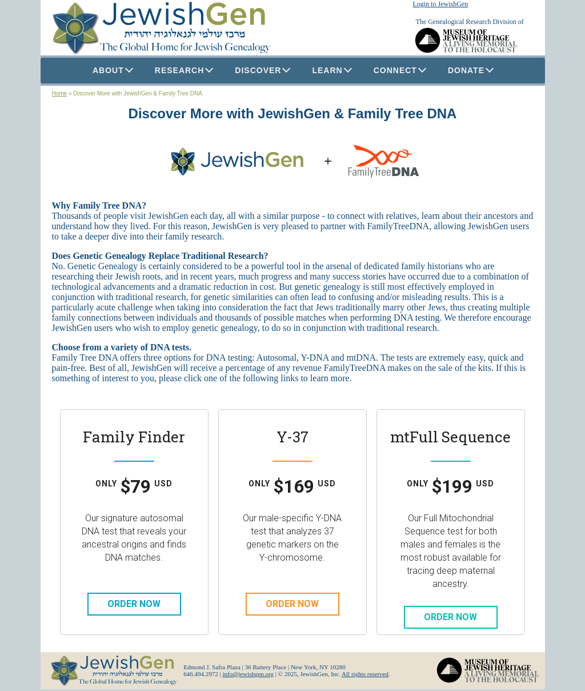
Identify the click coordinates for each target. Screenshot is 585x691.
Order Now (134, 603)
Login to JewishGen (440, 4)
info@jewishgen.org (248, 673)
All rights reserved (365, 673)
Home (59, 93)
